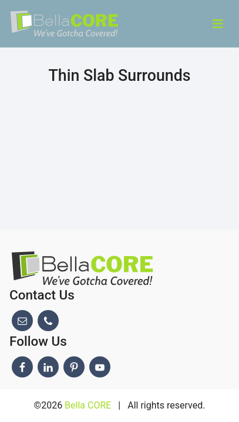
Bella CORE (88, 405)
